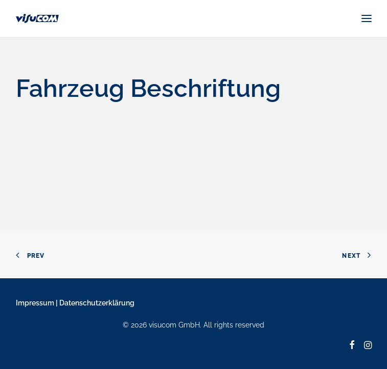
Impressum (35, 303)
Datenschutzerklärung (96, 303)
